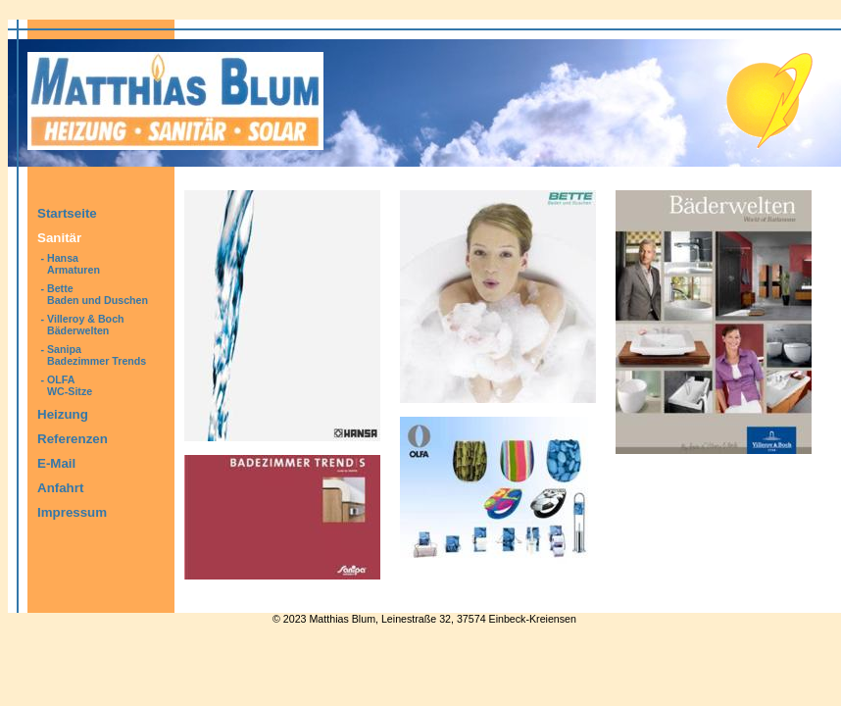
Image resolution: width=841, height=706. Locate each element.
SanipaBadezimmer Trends (96, 355)
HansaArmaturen (73, 264)
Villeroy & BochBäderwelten (85, 324)
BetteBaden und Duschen (97, 294)
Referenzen (72, 438)
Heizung (62, 414)
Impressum (72, 512)
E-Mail (56, 463)
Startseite (67, 213)
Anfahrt (60, 487)
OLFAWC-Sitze (69, 385)
